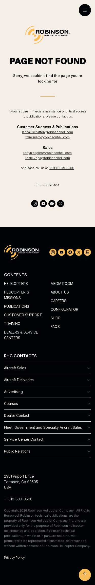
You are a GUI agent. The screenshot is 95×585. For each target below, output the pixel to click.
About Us (60, 292)
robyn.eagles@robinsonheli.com (47, 153)
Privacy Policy (14, 557)
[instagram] (34, 203)
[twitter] (60, 203)
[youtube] (43, 203)
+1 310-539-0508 (61, 168)
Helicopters (16, 283)
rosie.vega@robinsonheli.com (47, 158)
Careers (58, 301)
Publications (16, 306)
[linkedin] (87, 252)
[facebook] (51, 203)
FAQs (55, 326)
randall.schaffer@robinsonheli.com (47, 132)
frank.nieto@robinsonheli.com (48, 137)
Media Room (62, 283)
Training (12, 323)
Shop (56, 318)
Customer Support (23, 315)
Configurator (64, 309)
